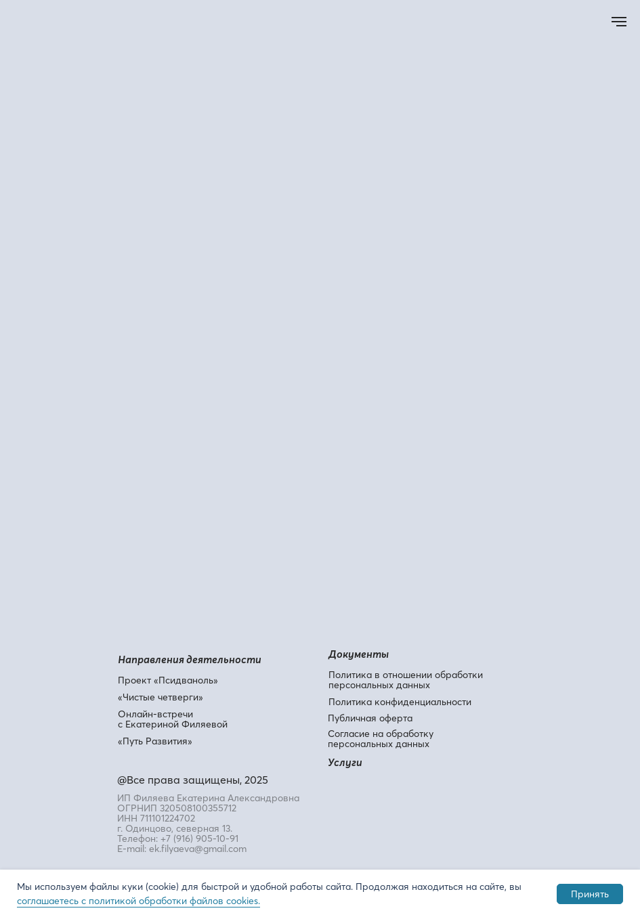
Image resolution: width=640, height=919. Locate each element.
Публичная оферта (370, 718)
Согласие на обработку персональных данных (380, 738)
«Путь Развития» (155, 741)
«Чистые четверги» (160, 697)
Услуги (345, 762)
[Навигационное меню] (619, 21)
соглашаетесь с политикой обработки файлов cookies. (138, 901)
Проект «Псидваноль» (168, 680)
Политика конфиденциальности (399, 702)
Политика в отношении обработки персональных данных (405, 680)
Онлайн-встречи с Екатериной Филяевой (173, 719)
